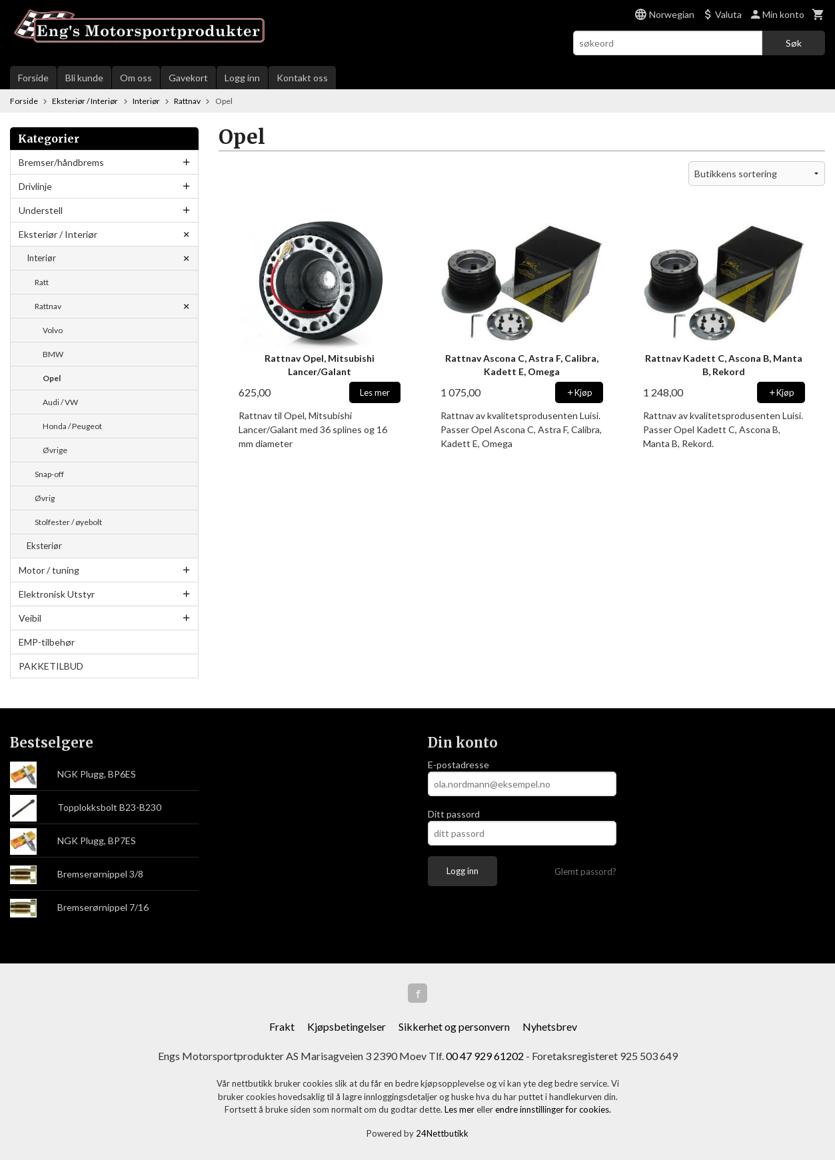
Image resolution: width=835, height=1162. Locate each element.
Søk (794, 43)
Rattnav (48, 306)
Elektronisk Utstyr (57, 594)
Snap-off (49, 474)
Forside (33, 77)
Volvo (53, 330)
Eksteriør (44, 545)
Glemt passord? (585, 871)
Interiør (41, 258)
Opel (52, 378)
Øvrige (55, 450)
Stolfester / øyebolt (68, 522)
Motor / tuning (49, 570)
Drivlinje (35, 186)
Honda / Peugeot (72, 426)
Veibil (30, 618)
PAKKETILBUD (51, 666)
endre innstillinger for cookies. (553, 1111)
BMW (53, 354)
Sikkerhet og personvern (454, 1028)
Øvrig (45, 498)
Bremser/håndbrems (61, 162)
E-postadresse (458, 764)
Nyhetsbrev (549, 1028)
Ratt (42, 282)
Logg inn (242, 77)
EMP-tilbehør (47, 642)
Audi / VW (60, 402)
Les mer (460, 1111)
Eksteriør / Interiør (58, 234)
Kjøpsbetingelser (346, 1028)
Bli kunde (84, 77)
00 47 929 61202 (485, 1057)
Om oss (136, 77)
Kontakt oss (302, 77)
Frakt (282, 1028)
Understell (41, 210)
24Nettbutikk (442, 1134)
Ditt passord (454, 814)
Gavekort (188, 77)
